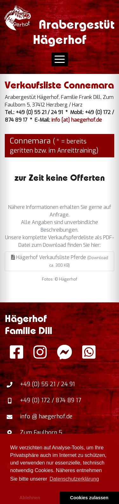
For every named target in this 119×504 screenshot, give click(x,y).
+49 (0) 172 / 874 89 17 (50, 400)
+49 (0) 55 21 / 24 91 (47, 384)
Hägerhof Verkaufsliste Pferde (59, 261)
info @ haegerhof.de (46, 416)
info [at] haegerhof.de (76, 120)
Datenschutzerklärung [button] (74, 479)
